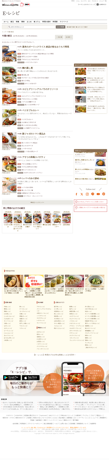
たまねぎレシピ (8, 318)
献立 (12, 22)
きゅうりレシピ (8, 335)
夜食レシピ (88, 345)
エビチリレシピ (74, 316)
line (92, 194)
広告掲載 (72, 423)
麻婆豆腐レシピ (74, 311)
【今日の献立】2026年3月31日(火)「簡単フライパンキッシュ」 (96, 71)
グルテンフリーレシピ (91, 333)
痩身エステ (67, 420)
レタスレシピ (41, 320)
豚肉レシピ (7, 309)
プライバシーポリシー (35, 423)
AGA (60, 420)
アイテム (85, 415)
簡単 (23, 22)
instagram (87, 194)
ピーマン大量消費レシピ (92, 316)
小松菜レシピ (8, 340)
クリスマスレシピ (42, 346)
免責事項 (93, 423)
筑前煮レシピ (58, 316)
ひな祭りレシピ (41, 339)
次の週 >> (69, 37)
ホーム (6, 22)
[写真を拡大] (6, 62)
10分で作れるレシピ (91, 309)
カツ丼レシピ (58, 309)
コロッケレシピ (74, 338)
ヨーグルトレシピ (24, 311)
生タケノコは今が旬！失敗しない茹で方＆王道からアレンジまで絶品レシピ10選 (29, 402)
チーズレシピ (23, 309)
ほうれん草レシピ (9, 338)
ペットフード (52, 420)
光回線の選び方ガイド (31, 415)
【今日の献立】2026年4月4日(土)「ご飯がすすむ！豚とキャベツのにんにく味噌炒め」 (66, 409)
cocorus (55, 418)
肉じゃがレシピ (58, 314)
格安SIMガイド (20, 418)
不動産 (32, 420)
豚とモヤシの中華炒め (82, 170)
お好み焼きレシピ (59, 321)
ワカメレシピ (23, 326)
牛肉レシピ (7, 306)
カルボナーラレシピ (75, 328)
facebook (76, 194)
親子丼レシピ (58, 306)
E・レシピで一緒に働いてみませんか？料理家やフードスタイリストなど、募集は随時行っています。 (54, 427)
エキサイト (102, 4)
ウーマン (82, 418)
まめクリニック (54, 415)
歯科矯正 (39, 420)
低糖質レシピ (89, 326)
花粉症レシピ (41, 337)
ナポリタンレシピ (74, 323)
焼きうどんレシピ (59, 328)
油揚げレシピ (23, 318)
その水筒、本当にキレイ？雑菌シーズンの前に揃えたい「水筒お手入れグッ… (96, 99)
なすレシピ (7, 326)
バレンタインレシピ (43, 349)
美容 (45, 420)
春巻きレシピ (73, 314)
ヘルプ (56, 423)
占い (89, 1)
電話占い (99, 415)
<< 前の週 (59, 37)
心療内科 (78, 415)
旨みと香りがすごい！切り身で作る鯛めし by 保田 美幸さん (84, 153)
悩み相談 (62, 418)
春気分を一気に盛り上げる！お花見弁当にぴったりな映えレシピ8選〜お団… (96, 80)
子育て (73, 1)
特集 (17, 22)
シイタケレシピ (41, 315)
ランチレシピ (89, 342)
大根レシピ (7, 323)
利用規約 (23, 423)
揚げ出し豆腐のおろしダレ (83, 160)
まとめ (29, 22)
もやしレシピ (8, 328)
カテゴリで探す (83, 27)
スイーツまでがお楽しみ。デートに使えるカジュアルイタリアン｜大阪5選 (27, 409)
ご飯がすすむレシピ (91, 347)
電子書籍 (75, 420)
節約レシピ (88, 335)
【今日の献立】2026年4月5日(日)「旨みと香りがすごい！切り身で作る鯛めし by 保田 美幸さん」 (34, 407)
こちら (77, 431)
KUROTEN (18, 415)
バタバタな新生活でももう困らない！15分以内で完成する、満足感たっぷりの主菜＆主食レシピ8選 (71, 405)
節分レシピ (40, 334)
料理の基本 (46, 22)
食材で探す (72, 27)
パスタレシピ (73, 321)
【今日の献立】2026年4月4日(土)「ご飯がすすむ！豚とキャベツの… (96, 108)
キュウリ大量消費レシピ (92, 318)
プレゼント (95, 1)
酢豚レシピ (72, 306)
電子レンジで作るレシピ (92, 323)
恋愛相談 (69, 418)
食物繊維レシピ (89, 330)
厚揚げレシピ (23, 316)
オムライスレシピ (74, 318)
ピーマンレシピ (8, 330)
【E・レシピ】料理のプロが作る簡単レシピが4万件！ (54, 355)
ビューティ (84, 1)
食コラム (37, 22)
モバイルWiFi (46, 418)
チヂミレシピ (73, 333)
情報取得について (82, 423)
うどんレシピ (58, 326)
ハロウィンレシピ (42, 344)
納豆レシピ (22, 321)
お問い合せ (64, 423)
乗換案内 (103, 418)
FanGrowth (43, 415)
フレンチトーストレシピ (76, 340)
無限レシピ (88, 338)
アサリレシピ (41, 306)
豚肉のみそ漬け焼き (81, 179)
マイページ (64, 22)
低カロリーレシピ (90, 328)
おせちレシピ (41, 332)
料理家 (55, 22)
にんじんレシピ (8, 333)
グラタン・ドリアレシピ (76, 326)
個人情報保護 (48, 423)
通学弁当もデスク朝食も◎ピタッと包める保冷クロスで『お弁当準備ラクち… (96, 89)
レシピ (88, 418)
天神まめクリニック (66, 415)
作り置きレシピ (89, 306)
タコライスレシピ (74, 335)
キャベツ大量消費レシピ (92, 314)
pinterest (103, 194)
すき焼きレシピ (58, 318)
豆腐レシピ (22, 314)
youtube (98, 194)
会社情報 (15, 423)
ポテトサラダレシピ (75, 330)
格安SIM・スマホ (8, 418)
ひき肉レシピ (8, 314)
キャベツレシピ (8, 321)
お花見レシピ (41, 341)
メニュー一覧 (103, 1)
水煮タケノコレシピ (43, 313)
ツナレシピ (22, 328)
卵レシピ (22, 306)
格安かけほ (37, 418)
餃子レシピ (72, 309)
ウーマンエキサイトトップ (86, 4)
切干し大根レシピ (24, 323)
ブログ (92, 415)
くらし (78, 1)
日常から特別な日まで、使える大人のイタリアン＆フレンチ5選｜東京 (61, 402)
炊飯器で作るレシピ (91, 321)
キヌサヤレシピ (41, 318)
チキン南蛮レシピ (59, 323)
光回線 (29, 418)
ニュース (95, 418)
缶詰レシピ (88, 311)
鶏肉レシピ (7, 311)
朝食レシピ (88, 340)
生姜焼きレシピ (58, 311)
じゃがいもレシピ (9, 316)
